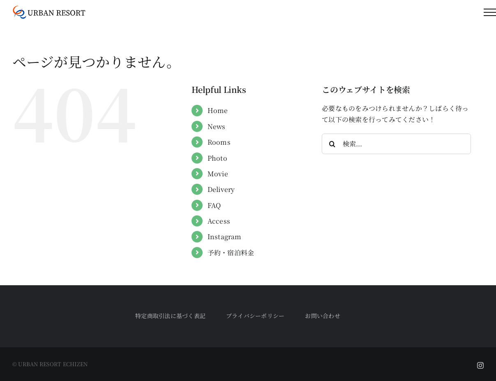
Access (219, 221)
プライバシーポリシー (255, 316)
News (217, 126)
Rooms (219, 142)
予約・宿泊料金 (231, 252)
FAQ (214, 205)
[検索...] (396, 144)
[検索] (332, 144)
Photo (217, 158)
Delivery (221, 189)
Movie (218, 173)
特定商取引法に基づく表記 (170, 316)
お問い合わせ (322, 316)
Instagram (225, 236)
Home (218, 110)
